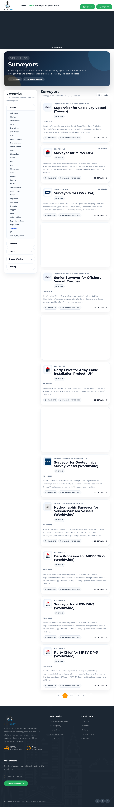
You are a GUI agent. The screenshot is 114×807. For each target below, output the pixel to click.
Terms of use (55, 730)
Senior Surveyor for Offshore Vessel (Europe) (77, 279)
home (23, 6)
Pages (48, 6)
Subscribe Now (16, 783)
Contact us (54, 738)
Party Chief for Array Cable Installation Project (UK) (76, 371)
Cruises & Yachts (88, 734)
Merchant (85, 726)
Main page (57, 47)
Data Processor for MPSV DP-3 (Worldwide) (79, 558)
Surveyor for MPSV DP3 (73, 153)
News (56, 6)
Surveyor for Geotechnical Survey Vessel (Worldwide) (76, 464)
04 (84, 696)
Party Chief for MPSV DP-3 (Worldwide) (76, 654)
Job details (100, 138)
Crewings (39, 6)
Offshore (85, 721)
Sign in (87, 7)
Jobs (31, 6)
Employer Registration (59, 721)
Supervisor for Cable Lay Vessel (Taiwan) (80, 109)
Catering (85, 738)
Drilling (84, 730)
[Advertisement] (57, 28)
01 (65, 696)
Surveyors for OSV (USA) (74, 193)
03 (78, 696)
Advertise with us (57, 734)
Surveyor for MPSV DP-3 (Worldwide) (74, 606)
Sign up (104, 7)
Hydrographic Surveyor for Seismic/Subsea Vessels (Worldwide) (76, 511)
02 (71, 696)
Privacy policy (55, 726)
